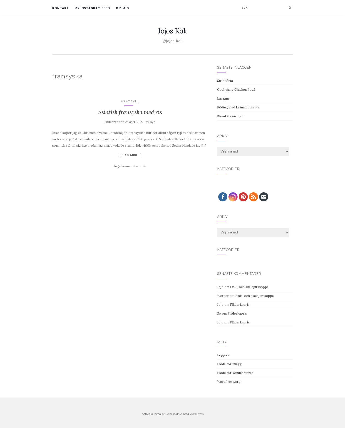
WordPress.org (229, 382)
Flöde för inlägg (229, 364)
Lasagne (223, 98)
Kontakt (60, 8)
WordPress (197, 413)
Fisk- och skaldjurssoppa (249, 287)
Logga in (224, 355)
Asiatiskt (129, 101)
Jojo (152, 122)
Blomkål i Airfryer (230, 116)
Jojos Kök (172, 31)
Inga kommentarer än (130, 166)
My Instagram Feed (92, 8)
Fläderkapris (239, 305)
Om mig (122, 8)
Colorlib (170, 413)
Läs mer (130, 155)
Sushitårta (225, 81)
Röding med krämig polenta (238, 107)
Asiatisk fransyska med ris (130, 112)
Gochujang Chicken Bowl (236, 90)
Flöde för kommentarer (235, 373)
